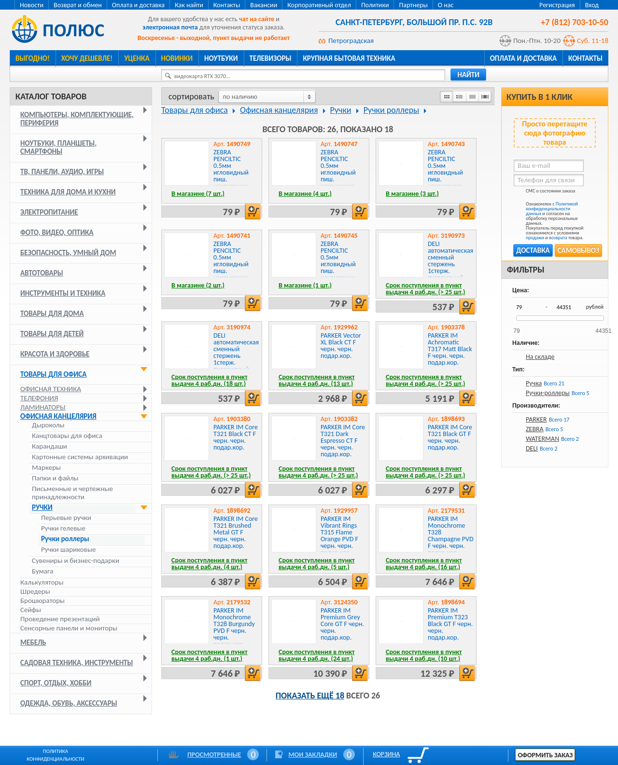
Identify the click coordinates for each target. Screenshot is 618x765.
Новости (31, 5)
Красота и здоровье (54, 354)
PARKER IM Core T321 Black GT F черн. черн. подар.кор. (450, 437)
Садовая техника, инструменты (76, 662)
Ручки (42, 508)
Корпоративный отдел (319, 5)
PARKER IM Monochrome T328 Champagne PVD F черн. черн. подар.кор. (451, 536)
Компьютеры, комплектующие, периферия (77, 118)
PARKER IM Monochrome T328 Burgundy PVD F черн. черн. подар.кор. (234, 627)
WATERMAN (542, 439)
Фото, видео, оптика (57, 232)
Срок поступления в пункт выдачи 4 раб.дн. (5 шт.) (317, 563)
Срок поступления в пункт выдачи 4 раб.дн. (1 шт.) (209, 655)
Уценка (136, 58)
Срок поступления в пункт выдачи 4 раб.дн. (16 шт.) (424, 563)
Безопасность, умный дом (68, 252)
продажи (535, 237)
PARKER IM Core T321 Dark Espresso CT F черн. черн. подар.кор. (343, 440)
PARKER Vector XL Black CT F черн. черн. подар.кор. (341, 345)
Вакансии (263, 5)
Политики (375, 5)
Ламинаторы (42, 407)
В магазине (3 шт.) (412, 194)
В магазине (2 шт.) (198, 285)
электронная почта (169, 27)
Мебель (33, 642)
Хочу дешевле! (86, 58)
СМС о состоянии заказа (544, 193)
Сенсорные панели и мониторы (68, 628)
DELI (532, 448)
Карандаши (49, 446)
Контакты (226, 5)
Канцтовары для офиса (67, 436)
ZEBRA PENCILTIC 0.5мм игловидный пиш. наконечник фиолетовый (446, 172)
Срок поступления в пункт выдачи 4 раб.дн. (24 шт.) (317, 655)
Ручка (534, 383)
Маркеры (46, 468)
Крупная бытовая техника (349, 58)
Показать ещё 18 (310, 695)
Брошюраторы (42, 600)
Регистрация (557, 5)
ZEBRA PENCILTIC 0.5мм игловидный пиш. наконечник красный (338, 264)
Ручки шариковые (68, 550)
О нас (446, 5)
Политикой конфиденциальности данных (552, 209)
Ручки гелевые (63, 528)
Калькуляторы (41, 582)
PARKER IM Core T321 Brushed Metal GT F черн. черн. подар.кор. (235, 532)
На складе (540, 357)
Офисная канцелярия (58, 416)
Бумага (42, 571)
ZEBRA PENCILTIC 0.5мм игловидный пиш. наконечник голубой (231, 264)
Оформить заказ (545, 755)
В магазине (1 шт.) (305, 285)
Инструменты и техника (62, 293)
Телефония (39, 398)
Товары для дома (52, 313)
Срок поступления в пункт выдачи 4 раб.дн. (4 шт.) (209, 563)
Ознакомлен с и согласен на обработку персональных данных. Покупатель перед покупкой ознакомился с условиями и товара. (548, 221)
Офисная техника (50, 388)
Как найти (189, 5)
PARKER (536, 419)
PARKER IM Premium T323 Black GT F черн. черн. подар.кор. (450, 624)
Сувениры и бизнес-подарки (75, 561)
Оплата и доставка (138, 5)
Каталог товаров (50, 96)
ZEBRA (535, 429)
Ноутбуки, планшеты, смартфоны (58, 147)
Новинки (177, 58)
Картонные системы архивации (80, 457)
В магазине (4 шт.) (305, 194)
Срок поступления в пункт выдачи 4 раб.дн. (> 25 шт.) (425, 288)
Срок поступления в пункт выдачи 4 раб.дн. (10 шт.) (424, 655)
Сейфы (30, 609)
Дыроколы (48, 425)
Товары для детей (52, 333)
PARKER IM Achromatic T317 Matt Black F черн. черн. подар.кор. (450, 349)
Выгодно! (32, 58)
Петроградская (351, 40)
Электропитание (49, 212)
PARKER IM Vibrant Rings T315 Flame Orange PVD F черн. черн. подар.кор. (339, 536)
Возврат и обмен (78, 5)
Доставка (532, 250)
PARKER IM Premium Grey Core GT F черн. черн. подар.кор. (342, 624)
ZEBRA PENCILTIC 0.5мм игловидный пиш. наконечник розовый (338, 172)
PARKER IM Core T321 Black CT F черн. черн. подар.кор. (235, 437)
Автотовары (41, 273)
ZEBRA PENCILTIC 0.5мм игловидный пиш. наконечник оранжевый (231, 172)
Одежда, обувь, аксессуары (68, 703)
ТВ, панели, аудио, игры (62, 171)
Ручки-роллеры (548, 393)
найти (468, 74)
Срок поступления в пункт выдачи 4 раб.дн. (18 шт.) (209, 380)
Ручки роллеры (65, 539)
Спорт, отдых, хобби (55, 683)
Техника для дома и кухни (68, 192)
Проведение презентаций (60, 619)
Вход (592, 5)
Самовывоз (578, 250)
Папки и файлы (55, 478)
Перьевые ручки (66, 518)
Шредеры (35, 591)
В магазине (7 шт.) (198, 194)
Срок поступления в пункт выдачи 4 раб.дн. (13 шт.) (317, 380)
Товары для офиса (53, 374)
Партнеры (413, 5)
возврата (558, 237)
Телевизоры (271, 58)
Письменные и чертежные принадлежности (72, 493)
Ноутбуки (221, 58)
